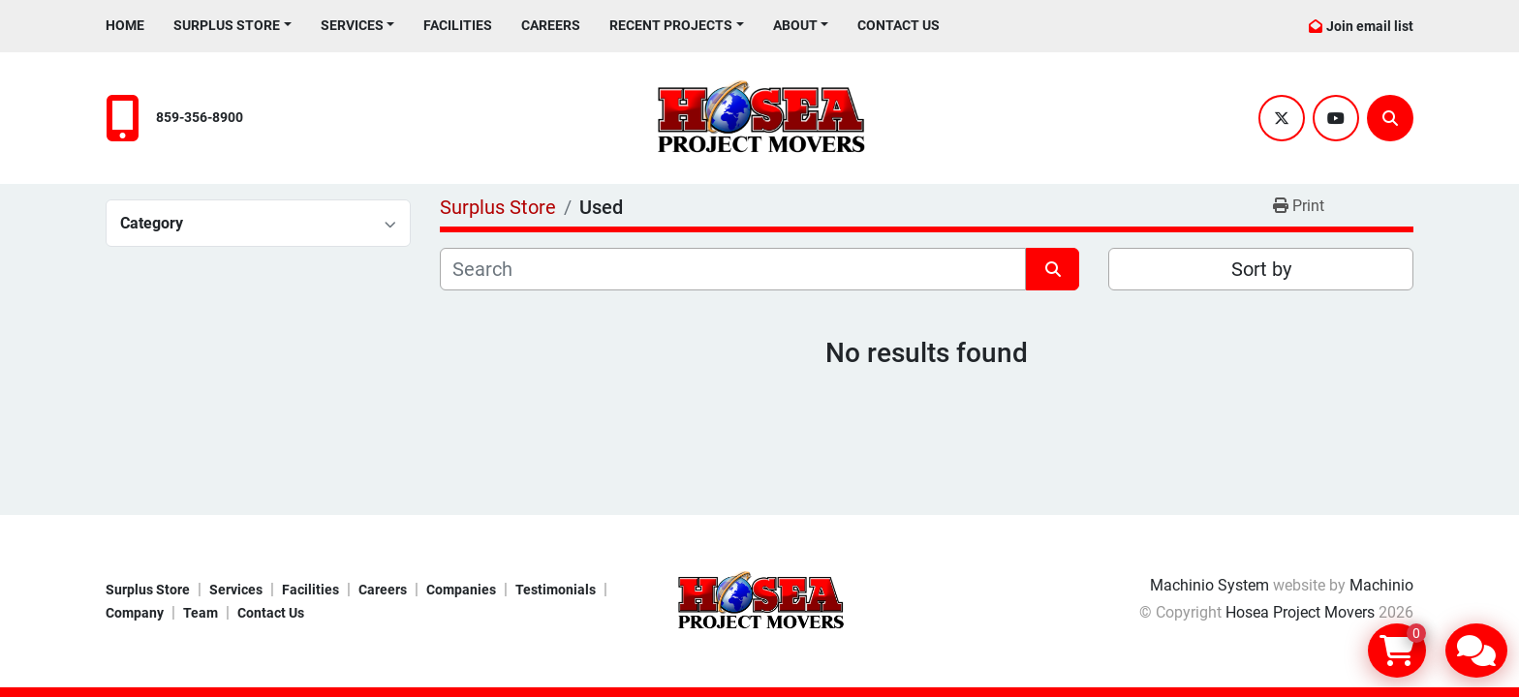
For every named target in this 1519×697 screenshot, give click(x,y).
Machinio (1381, 585)
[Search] (1390, 118)
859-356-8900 (199, 117)
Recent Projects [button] (670, 25)
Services (352, 25)
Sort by (1261, 269)
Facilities (457, 25)
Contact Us (898, 25)
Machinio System (1209, 585)
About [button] (795, 25)
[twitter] (1281, 118)
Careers (550, 25)
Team (200, 613)
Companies (461, 589)
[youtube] (1336, 118)
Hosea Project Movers (1300, 612)
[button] (232, 25)
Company (135, 613)
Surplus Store (226, 25)
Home (125, 25)
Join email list (1369, 26)
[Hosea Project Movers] (759, 600)
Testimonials (555, 589)
